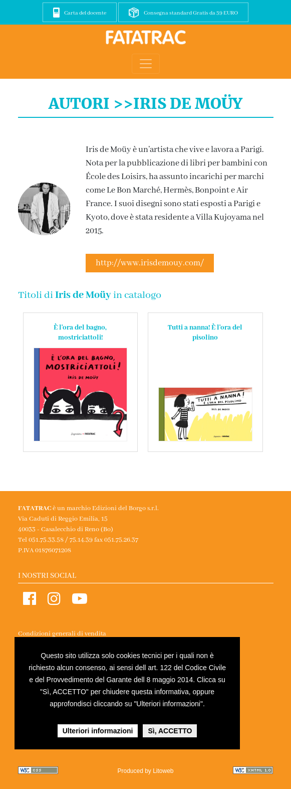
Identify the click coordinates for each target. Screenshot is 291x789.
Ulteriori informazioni (98, 731)
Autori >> (91, 103)
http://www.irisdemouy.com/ (150, 263)
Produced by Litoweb (145, 770)
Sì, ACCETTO (170, 731)
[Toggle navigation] (146, 64)
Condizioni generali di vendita (62, 633)
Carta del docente (85, 13)
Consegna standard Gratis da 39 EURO (191, 13)
